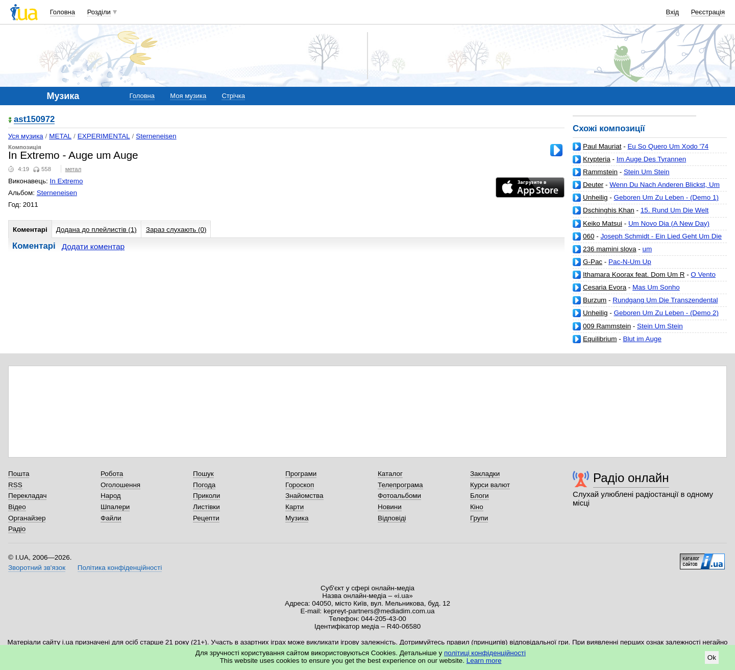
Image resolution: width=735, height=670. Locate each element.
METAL (60, 136)
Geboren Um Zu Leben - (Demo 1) (666, 197)
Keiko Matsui (602, 223)
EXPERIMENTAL (104, 136)
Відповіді (392, 518)
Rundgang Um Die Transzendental (665, 300)
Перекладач (27, 495)
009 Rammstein (607, 326)
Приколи (206, 495)
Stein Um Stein (647, 172)
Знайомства (304, 495)
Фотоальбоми (399, 495)
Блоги (479, 495)
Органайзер (26, 518)
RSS (15, 485)
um (647, 249)
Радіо (17, 529)
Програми (300, 473)
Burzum (594, 300)
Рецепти (206, 518)
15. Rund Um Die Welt (674, 210)
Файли (111, 518)
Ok (711, 657)
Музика (296, 518)
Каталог (390, 473)
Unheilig (595, 197)
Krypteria (596, 159)
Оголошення (120, 485)
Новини (390, 507)
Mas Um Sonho (656, 287)
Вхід (672, 12)
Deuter (593, 184)
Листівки (206, 507)
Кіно (476, 507)
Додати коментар (93, 246)
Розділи (99, 12)
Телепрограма (400, 485)
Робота (112, 473)
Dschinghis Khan (608, 210)
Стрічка (233, 96)
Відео (17, 507)
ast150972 (34, 119)
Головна (62, 12)
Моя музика (188, 96)
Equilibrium (600, 339)
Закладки (485, 473)
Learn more (484, 660)
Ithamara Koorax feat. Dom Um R (633, 274)
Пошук (203, 473)
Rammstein (600, 172)
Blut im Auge (642, 339)
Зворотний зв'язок (36, 567)
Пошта (18, 473)
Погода (204, 485)
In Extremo (66, 181)
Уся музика (25, 136)
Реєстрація (708, 12)
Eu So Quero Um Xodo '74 (667, 146)
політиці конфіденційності (485, 653)
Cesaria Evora (604, 287)
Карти (294, 507)
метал (73, 169)
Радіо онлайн (631, 478)
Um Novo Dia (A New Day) (668, 223)
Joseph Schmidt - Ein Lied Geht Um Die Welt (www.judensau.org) (647, 240)
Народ (111, 495)
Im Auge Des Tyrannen (651, 159)
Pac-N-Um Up (629, 262)
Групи (479, 518)
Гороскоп (299, 485)
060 (588, 236)
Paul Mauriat (602, 146)
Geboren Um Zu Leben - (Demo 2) (666, 313)
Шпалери (115, 507)
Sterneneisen (156, 136)
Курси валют (490, 485)
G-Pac (592, 262)
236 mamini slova (609, 249)
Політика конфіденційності (120, 567)
